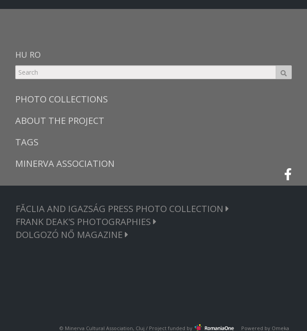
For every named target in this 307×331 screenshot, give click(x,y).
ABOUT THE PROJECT (59, 121)
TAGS (26, 142)
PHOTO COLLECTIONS (61, 99)
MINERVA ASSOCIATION (65, 163)
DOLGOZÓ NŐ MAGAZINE (72, 235)
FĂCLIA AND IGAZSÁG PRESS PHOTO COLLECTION (122, 209)
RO (35, 54)
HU (21, 54)
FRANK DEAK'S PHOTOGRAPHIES (86, 222)
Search (284, 72)
